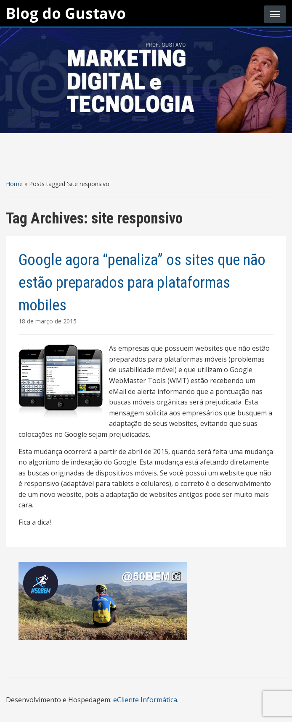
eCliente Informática (145, 699)
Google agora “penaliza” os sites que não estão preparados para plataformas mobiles (142, 282)
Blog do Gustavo (66, 13)
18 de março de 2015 (48, 321)
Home (14, 184)
